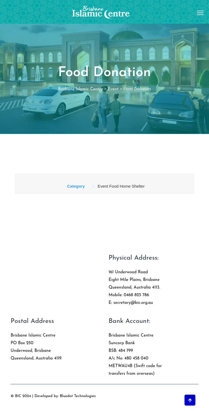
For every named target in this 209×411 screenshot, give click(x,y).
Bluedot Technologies (78, 396)
